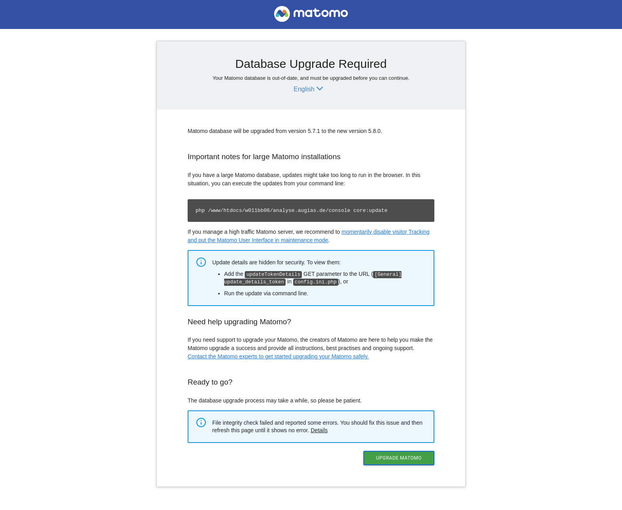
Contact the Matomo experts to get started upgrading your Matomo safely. (278, 355)
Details (319, 429)
